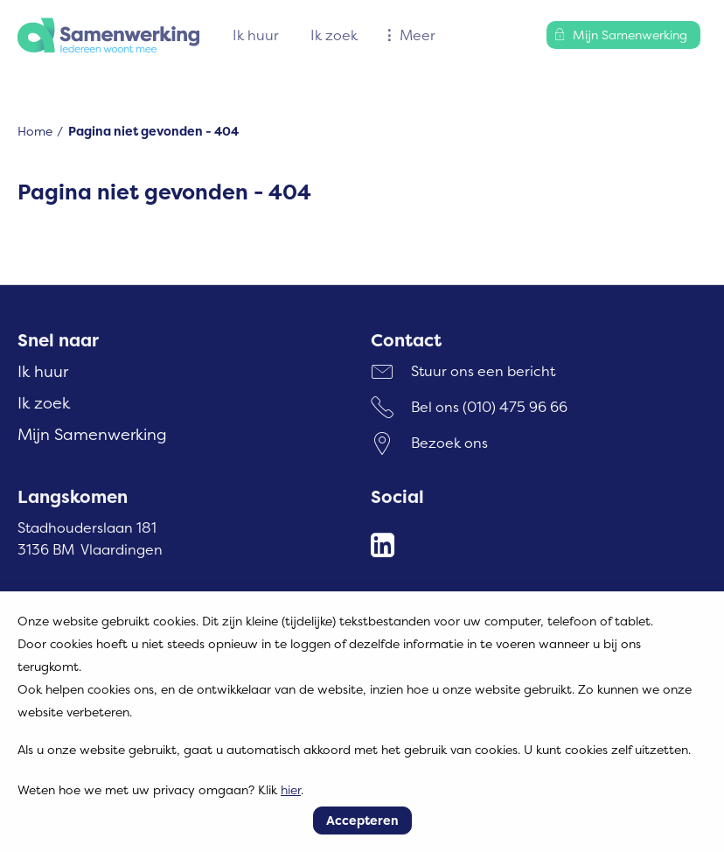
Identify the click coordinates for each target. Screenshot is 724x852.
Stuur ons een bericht (483, 371)
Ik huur (256, 35)
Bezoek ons (449, 442)
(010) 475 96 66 (515, 406)
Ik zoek (334, 35)
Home (34, 130)
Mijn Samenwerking (92, 434)
